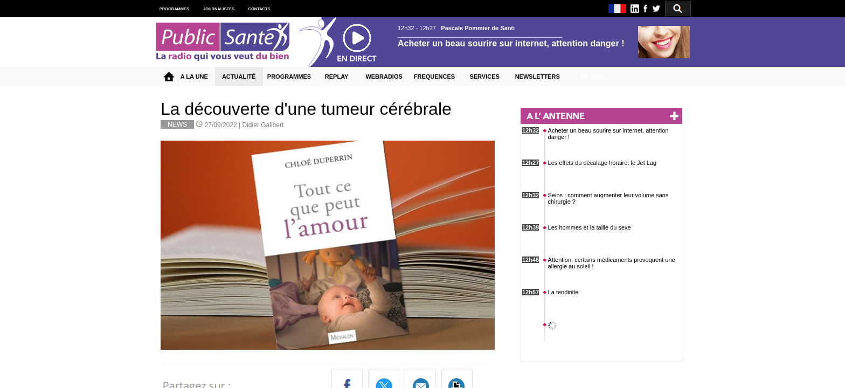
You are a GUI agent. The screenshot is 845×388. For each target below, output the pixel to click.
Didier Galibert (263, 125)
